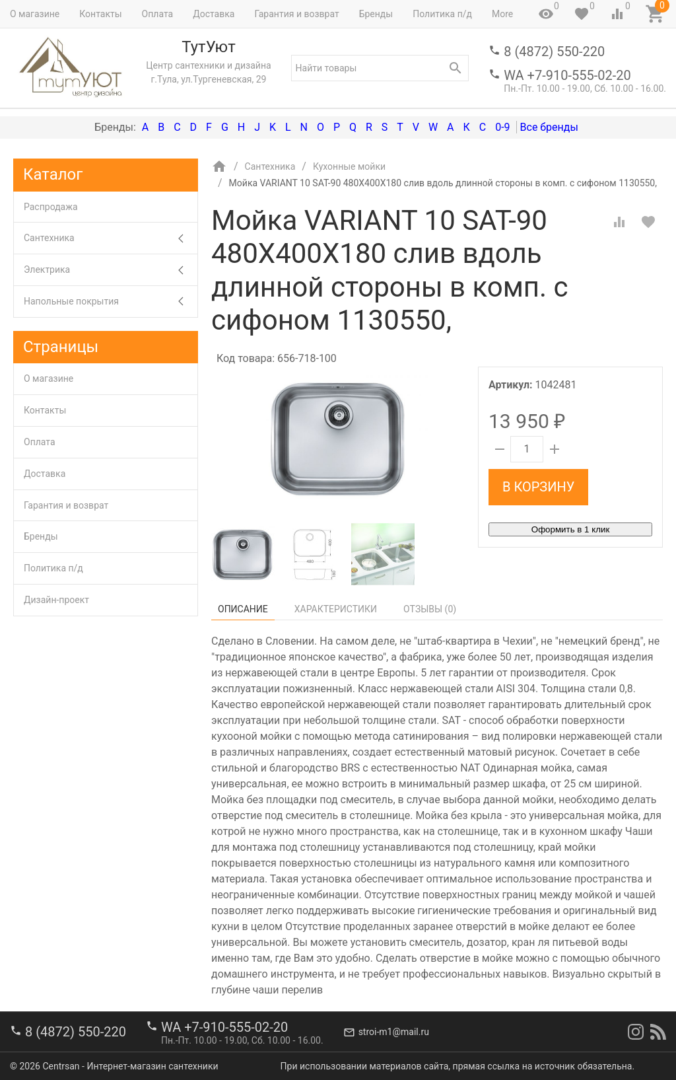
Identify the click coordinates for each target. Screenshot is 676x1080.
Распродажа (51, 206)
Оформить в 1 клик (570, 529)
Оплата (158, 14)
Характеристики (335, 609)
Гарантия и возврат (296, 14)
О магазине (34, 14)
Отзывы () (429, 609)
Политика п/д (442, 14)
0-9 (502, 127)
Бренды (376, 14)
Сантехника (110, 238)
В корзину (538, 487)
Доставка (213, 14)
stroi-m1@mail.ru (393, 1031)
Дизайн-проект (56, 599)
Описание (243, 609)
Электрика (110, 269)
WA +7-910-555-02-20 (567, 75)
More (502, 14)
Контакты (100, 14)
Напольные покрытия (110, 301)
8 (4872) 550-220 (554, 51)
